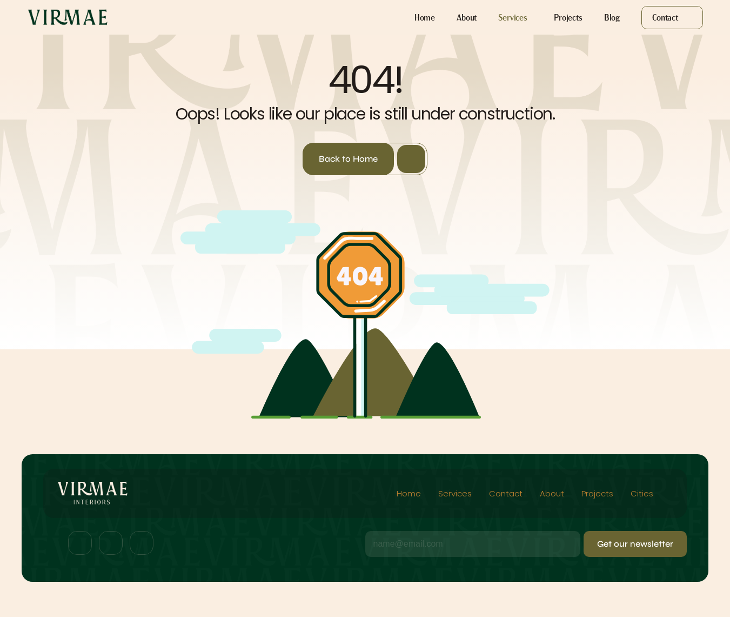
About (552, 493)
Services (455, 493)
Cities (643, 493)
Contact (506, 493)
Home (409, 493)
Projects (597, 493)
